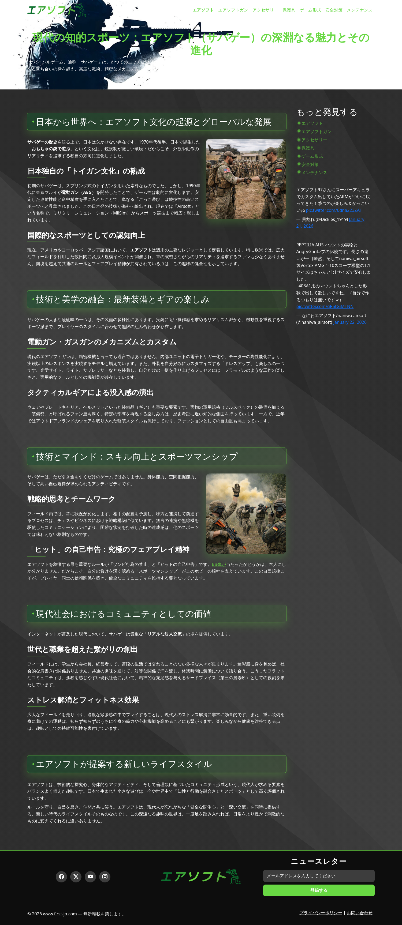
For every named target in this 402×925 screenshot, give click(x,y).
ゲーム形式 (310, 10)
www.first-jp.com (60, 914)
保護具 (288, 10)
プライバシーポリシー (320, 913)
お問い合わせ (360, 913)
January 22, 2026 (350, 322)
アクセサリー (265, 10)
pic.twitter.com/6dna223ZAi (333, 210)
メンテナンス (360, 10)
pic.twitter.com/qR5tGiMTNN (325, 306)
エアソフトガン (233, 10)
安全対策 (334, 10)
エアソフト (203, 10)
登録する (318, 890)
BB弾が (219, 564)
